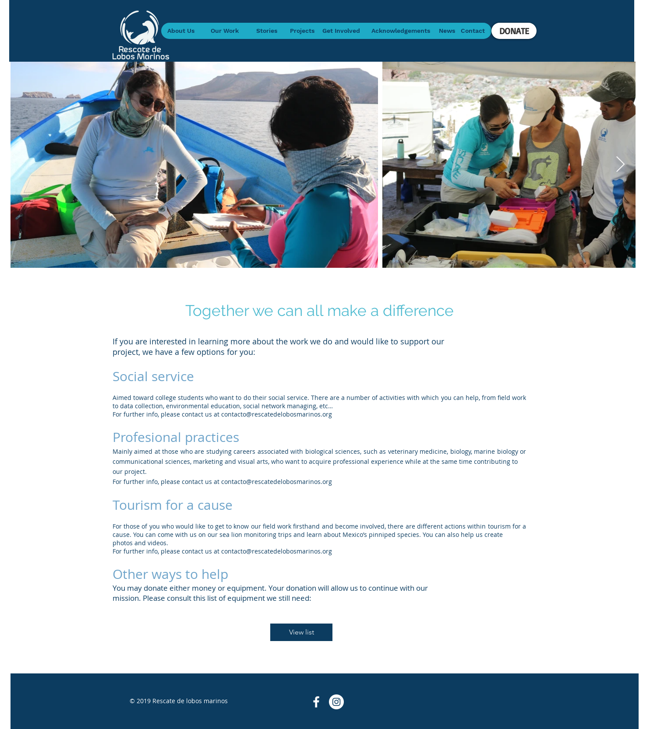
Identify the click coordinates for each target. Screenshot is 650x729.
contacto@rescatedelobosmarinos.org (276, 414)
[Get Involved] (341, 31)
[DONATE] (514, 31)
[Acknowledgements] (400, 31)
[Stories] (266, 31)
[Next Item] (620, 164)
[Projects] (302, 31)
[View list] (301, 632)
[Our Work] (224, 31)
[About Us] (181, 31)
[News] (447, 31)
